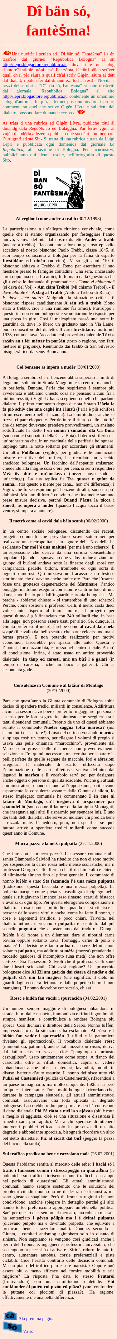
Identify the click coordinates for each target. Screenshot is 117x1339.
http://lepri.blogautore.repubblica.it (34, 64)
